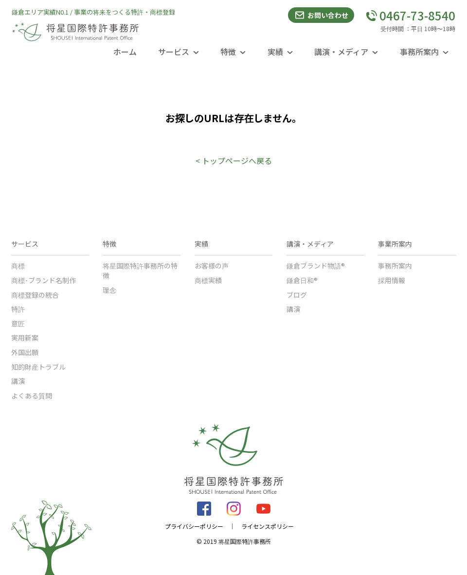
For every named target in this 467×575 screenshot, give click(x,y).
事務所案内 (395, 265)
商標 (18, 265)
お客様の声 (212, 265)
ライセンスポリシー (267, 526)
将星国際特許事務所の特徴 (140, 270)
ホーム (125, 51)
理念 (109, 290)
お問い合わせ (321, 15)
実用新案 (24, 337)
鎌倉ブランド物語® (316, 265)
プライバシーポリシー (194, 526)
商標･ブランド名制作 (43, 280)
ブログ (297, 295)
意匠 (18, 323)
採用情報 (391, 280)
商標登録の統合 (35, 295)
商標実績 (208, 280)
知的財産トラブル (38, 367)
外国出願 (24, 352)
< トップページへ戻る (234, 160)
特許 (18, 309)
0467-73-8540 (410, 15)
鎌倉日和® (302, 280)
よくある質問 (31, 395)
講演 (18, 381)
